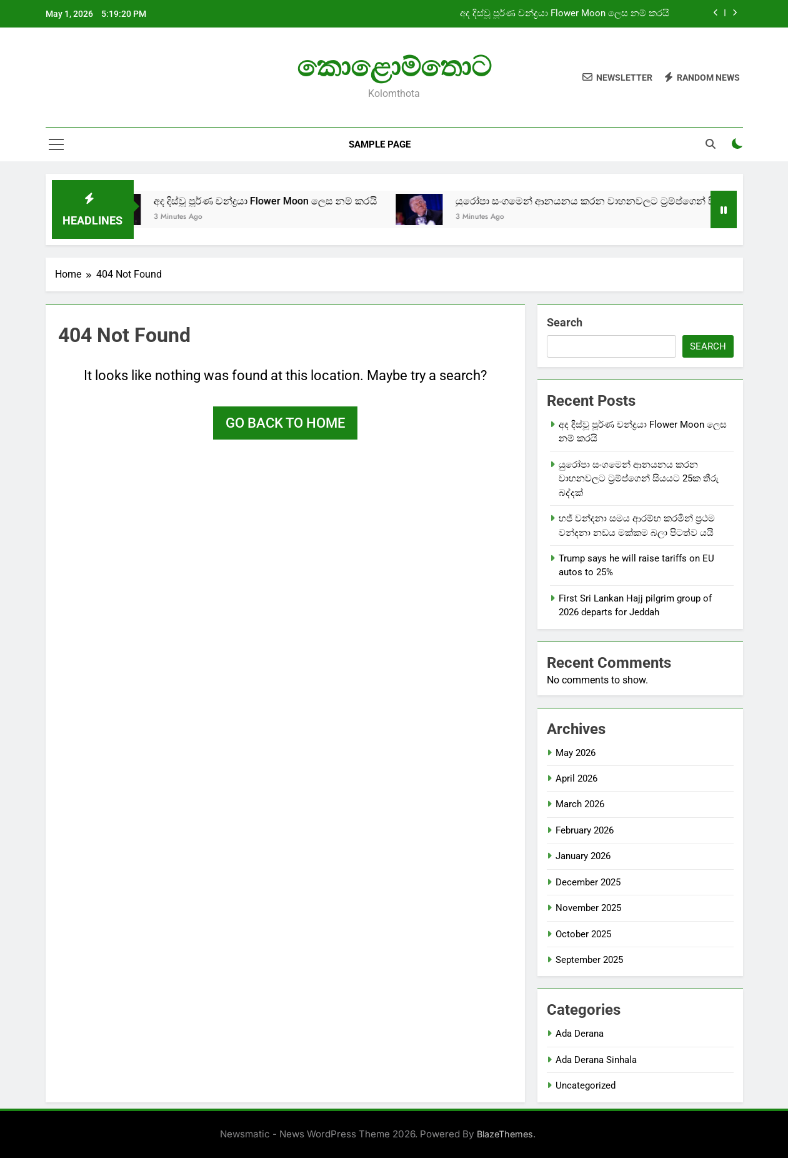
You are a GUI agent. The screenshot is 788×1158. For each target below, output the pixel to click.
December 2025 (588, 882)
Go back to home (285, 423)
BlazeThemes (505, 1134)
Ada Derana (580, 1033)
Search (564, 322)
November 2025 (588, 908)
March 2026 (580, 804)
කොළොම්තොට (394, 66)
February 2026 (585, 830)
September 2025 (589, 959)
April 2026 (576, 778)
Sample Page (380, 144)
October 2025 (583, 934)
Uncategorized (586, 1085)
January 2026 (583, 856)
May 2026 (576, 752)
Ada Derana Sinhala (596, 1059)
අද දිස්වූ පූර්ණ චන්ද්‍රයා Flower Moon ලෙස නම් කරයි (564, 14)
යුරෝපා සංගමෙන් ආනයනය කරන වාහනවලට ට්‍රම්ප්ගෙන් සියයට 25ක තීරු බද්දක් (639, 478)
